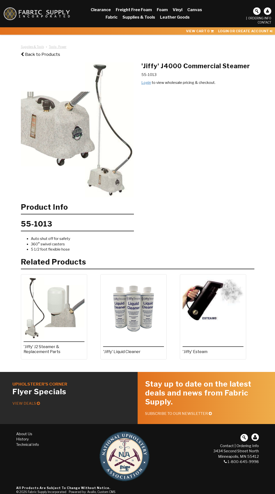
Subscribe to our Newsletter (178, 413)
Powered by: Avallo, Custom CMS (92, 492)
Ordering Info (259, 18)
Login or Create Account (245, 31)
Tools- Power (58, 47)
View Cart (200, 31)
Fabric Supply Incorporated (47, 492)
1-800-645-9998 (241, 462)
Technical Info (27, 444)
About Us (24, 434)
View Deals (26, 403)
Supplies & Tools (32, 47)
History (22, 439)
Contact (264, 22)
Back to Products (40, 54)
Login (146, 82)
